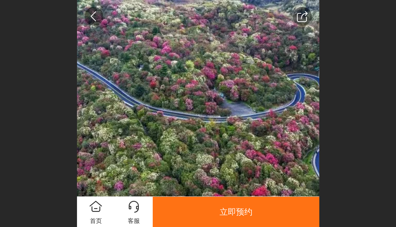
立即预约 (236, 212)
